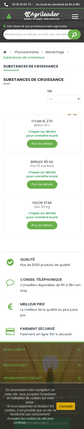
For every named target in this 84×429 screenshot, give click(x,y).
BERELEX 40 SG (42, 162)
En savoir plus (37, 422)
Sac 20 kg (42, 207)
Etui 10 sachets (42, 166)
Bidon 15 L (42, 125)
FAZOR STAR (42, 203)
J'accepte (66, 406)
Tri (49, 91)
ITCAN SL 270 (42, 121)
